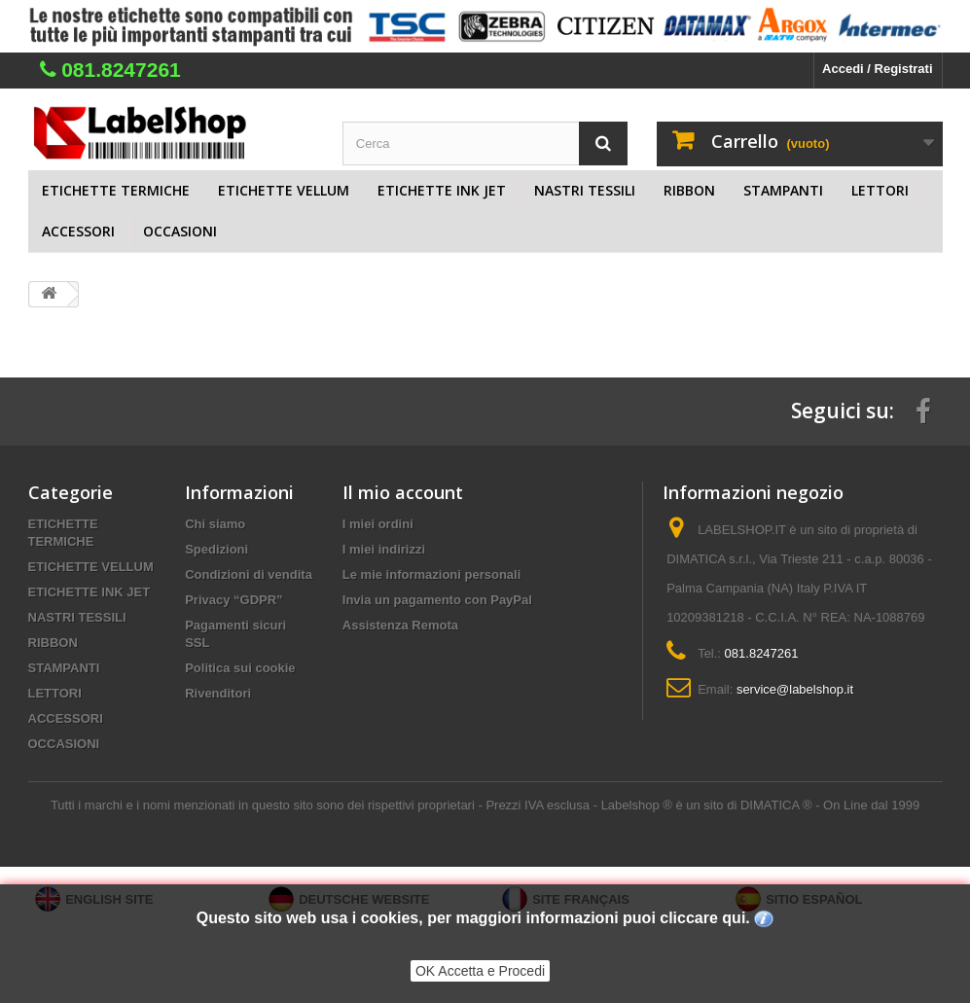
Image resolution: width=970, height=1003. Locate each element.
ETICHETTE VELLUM (283, 190)
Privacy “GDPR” (233, 599)
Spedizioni (216, 549)
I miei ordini (377, 524)
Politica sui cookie (240, 668)
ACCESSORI (78, 231)
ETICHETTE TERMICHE (116, 190)
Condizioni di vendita (248, 574)
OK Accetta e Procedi (480, 971)
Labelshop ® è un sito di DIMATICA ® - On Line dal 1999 (760, 805)
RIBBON (689, 190)
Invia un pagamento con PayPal (437, 599)
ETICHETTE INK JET (441, 190)
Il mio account (402, 492)
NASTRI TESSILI (584, 190)
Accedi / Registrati (877, 68)
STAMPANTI (783, 190)
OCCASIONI (180, 231)
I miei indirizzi (383, 549)
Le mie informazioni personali (431, 574)
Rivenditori (218, 693)
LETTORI (880, 190)
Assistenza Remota (400, 625)
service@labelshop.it (794, 689)
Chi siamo (215, 524)
